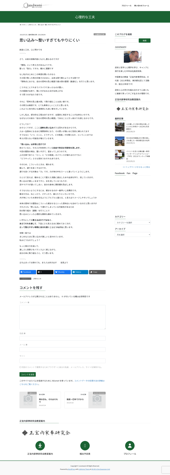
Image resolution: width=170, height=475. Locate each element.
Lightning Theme (84, 469)
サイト (22, 355)
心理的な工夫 (99, 34)
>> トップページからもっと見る (136, 167)
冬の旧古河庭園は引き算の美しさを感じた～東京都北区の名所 (137, 139)
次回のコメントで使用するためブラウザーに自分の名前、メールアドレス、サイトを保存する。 (62, 367)
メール (23, 344)
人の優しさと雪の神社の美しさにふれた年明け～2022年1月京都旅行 (137, 126)
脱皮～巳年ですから (75, 399)
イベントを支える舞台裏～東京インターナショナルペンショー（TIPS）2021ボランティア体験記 (138, 155)
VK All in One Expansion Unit (100, 469)
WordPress (71, 469)
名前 (22, 333)
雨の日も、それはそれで (48, 400)
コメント (24, 302)
